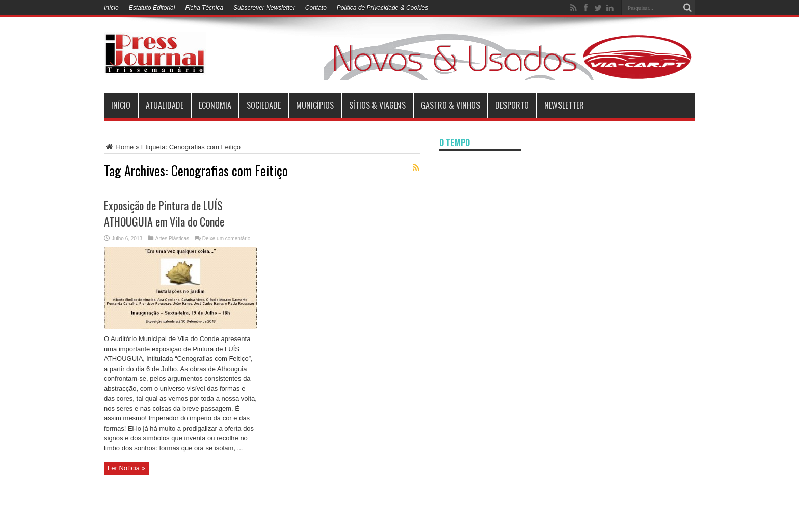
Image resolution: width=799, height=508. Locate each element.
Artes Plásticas (172, 238)
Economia (215, 105)
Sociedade (264, 105)
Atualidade (164, 105)
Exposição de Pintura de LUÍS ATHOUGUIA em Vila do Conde (164, 213)
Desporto (512, 105)
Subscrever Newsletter (264, 7)
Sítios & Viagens (377, 105)
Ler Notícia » (126, 468)
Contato (316, 7)
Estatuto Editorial (152, 7)
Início (111, 7)
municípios (315, 105)
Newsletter (564, 105)
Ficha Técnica (204, 7)
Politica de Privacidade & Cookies (382, 7)
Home (119, 147)
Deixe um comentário (226, 238)
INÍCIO (120, 105)
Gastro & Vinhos (450, 105)
